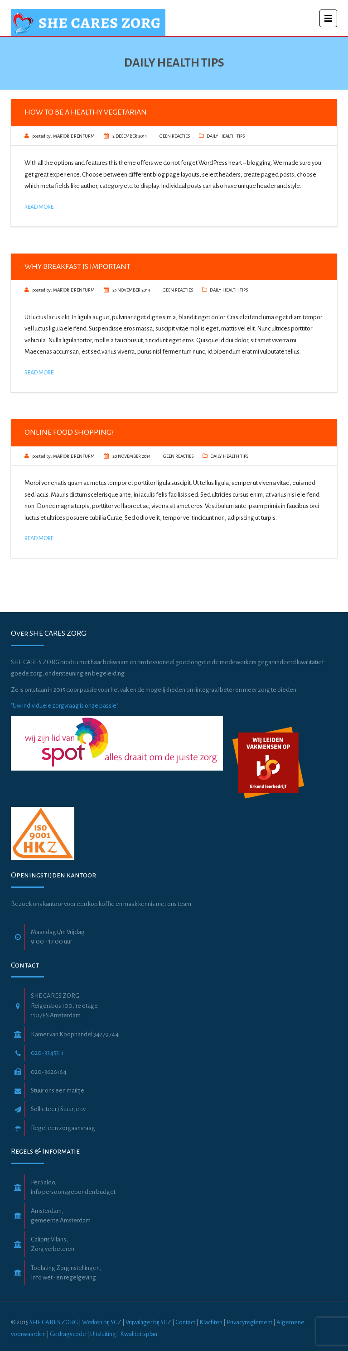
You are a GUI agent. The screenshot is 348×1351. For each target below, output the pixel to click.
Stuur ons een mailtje (57, 1090)
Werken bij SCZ (101, 1322)
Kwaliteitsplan (138, 1334)
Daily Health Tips (226, 136)
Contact (185, 1322)
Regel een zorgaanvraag (63, 1128)
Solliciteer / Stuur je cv (58, 1109)
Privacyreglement (249, 1322)
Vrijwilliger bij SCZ (148, 1322)
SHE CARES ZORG (53, 1322)
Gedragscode (68, 1334)
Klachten (210, 1322)
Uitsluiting (103, 1334)
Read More (38, 207)
